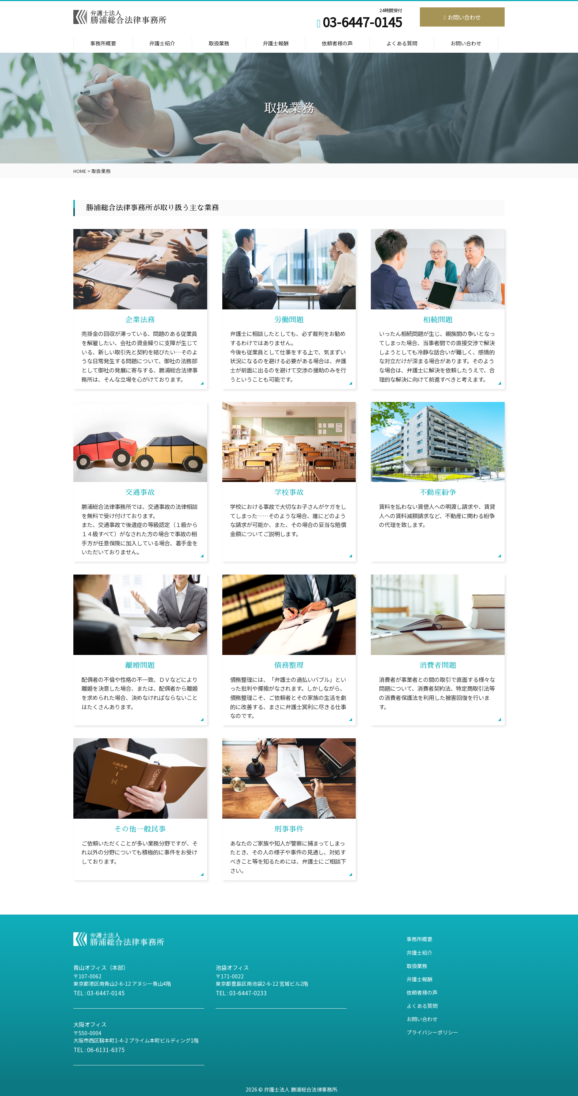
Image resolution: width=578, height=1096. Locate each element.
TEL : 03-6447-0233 (241, 993)
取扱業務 (219, 43)
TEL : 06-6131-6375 (99, 1049)
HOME (79, 170)
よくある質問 (401, 43)
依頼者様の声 (337, 43)
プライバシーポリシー (432, 1032)
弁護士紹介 (162, 43)
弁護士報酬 (276, 43)
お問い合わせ (462, 17)
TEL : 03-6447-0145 (99, 993)
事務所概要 (103, 43)
